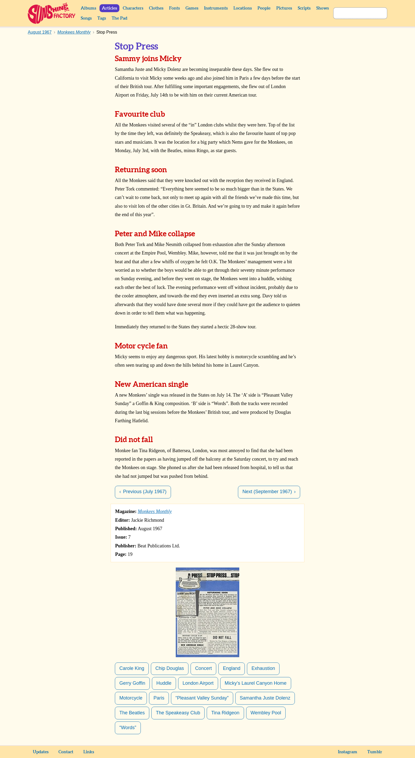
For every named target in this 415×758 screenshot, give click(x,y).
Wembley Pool (266, 712)
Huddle (164, 683)
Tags (101, 18)
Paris (159, 698)
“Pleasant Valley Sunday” (202, 698)
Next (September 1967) (267, 491)
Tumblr (374, 752)
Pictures (284, 8)
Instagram (347, 752)
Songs (86, 18)
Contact (65, 752)
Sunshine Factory (52, 13)
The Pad (119, 18)
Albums (88, 8)
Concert (203, 668)
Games (192, 8)
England (231, 668)
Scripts (304, 8)
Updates (40, 752)
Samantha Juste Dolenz (265, 698)
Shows (322, 8)
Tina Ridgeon (225, 712)
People (264, 8)
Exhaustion (263, 668)
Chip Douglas (169, 668)
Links (88, 752)
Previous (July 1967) (144, 491)
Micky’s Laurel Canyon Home (256, 683)
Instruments (216, 8)
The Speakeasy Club (178, 712)
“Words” (127, 727)
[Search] (354, 13)
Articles (109, 8)
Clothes (156, 8)
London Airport (198, 683)
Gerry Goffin (132, 683)
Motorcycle (130, 698)
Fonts (174, 8)
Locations (242, 8)
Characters (133, 8)
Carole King (131, 668)
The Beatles (132, 712)
